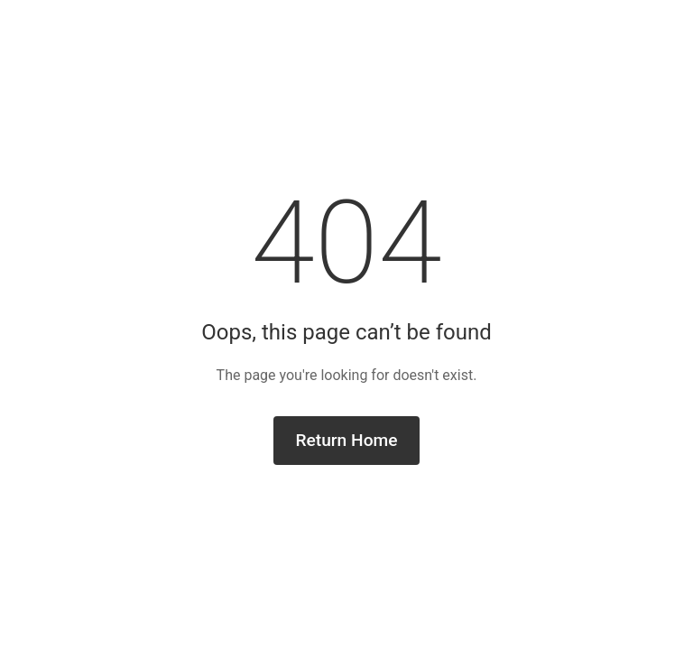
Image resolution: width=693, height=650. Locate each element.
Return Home (346, 440)
